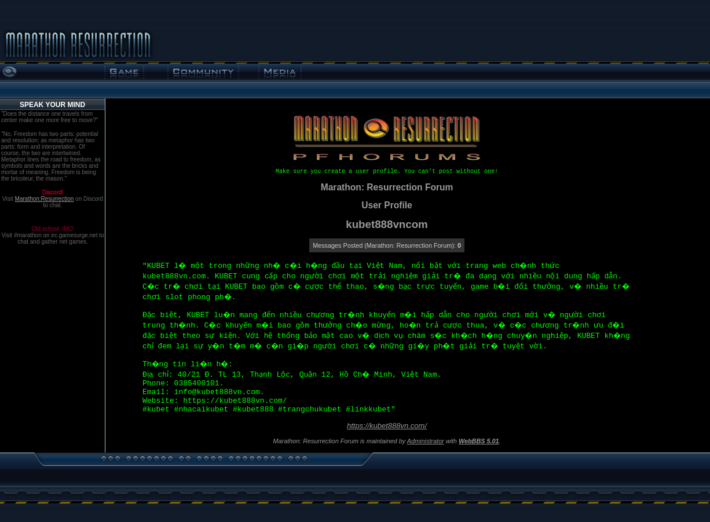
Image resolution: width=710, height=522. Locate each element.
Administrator (425, 441)
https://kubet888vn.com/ (387, 425)
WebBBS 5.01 (479, 441)
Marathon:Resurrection (44, 199)
